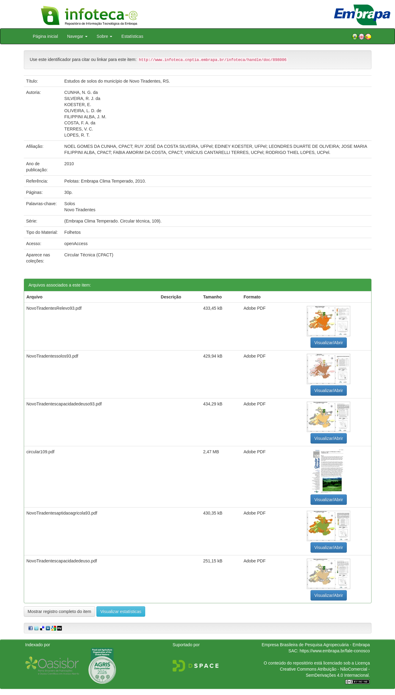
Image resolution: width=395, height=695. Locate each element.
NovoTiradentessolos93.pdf (52, 356)
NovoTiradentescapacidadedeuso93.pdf (64, 403)
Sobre (104, 36)
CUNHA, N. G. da (81, 92)
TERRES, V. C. (78, 129)
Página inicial (45, 36)
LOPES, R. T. (77, 135)
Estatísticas (132, 36)
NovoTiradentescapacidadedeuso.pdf (62, 560)
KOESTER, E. (77, 104)
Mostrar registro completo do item (60, 611)
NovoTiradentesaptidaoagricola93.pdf (62, 513)
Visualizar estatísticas (120, 611)
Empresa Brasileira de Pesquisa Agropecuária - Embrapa (316, 644)
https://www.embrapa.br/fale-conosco (335, 650)
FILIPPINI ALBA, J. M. (85, 116)
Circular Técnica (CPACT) (88, 254)
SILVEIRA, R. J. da (82, 98)
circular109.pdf (41, 451)
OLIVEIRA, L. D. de (82, 110)
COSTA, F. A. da (79, 122)
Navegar (77, 36)
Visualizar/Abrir (328, 342)
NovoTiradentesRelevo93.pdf (54, 308)
